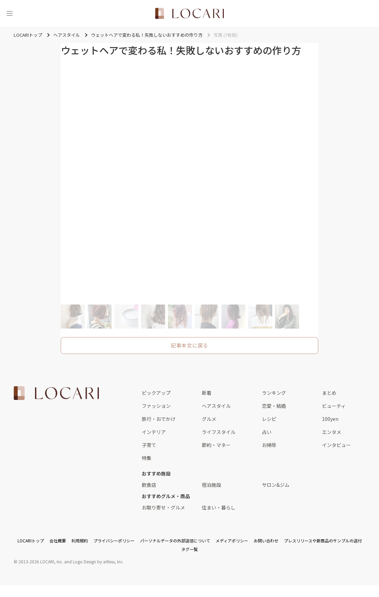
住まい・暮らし (219, 507)
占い (267, 431)
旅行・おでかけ (158, 418)
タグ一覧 (189, 549)
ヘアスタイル (216, 405)
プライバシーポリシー (114, 540)
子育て (149, 444)
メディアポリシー (232, 540)
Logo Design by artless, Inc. (98, 561)
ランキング (274, 392)
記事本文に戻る (189, 345)
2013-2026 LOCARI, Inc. (41, 561)
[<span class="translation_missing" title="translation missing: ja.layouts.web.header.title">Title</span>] (189, 13)
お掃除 (269, 444)
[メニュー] (9, 13)
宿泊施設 (211, 484)
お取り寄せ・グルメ (163, 507)
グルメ (209, 418)
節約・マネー (216, 444)
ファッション (156, 405)
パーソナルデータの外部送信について (175, 540)
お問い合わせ (266, 540)
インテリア (154, 431)
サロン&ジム (275, 484)
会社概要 (57, 540)
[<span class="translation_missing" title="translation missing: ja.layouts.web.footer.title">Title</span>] (56, 393)
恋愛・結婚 (274, 405)
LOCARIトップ (31, 540)
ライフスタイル (219, 431)
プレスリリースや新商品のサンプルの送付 (323, 540)
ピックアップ (156, 392)
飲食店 (149, 484)
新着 (206, 392)
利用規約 (79, 540)
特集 (146, 458)
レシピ (269, 418)
